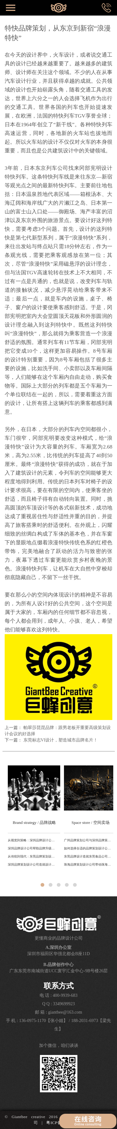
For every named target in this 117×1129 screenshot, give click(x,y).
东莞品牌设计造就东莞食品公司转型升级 (88, 856)
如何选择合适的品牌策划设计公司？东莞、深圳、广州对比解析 (88, 848)
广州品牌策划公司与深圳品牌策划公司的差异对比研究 (88, 840)
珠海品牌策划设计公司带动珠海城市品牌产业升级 (88, 864)
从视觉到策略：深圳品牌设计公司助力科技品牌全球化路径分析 (32, 840)
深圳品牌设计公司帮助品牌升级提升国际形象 (32, 848)
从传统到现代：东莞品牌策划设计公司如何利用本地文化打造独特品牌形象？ (32, 856)
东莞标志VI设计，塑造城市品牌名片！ (60, 740)
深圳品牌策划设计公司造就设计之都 (32, 864)
